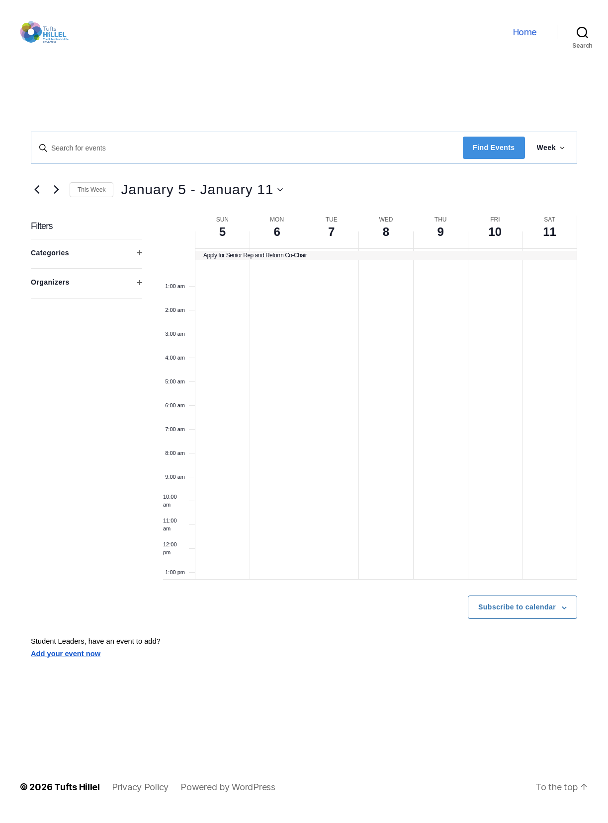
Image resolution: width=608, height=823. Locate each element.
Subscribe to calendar (517, 615)
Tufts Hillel (77, 795)
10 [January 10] (495, 240)
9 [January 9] (440, 240)
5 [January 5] (222, 240)
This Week (91, 197)
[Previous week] (37, 198)
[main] (304, 419)
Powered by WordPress (227, 795)
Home (525, 36)
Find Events (494, 156)
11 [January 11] (549, 240)
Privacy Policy (140, 795)
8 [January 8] (386, 240)
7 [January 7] (331, 240)
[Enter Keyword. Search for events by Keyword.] (247, 156)
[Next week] (56, 198)
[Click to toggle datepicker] (202, 198)
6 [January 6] (276, 240)
